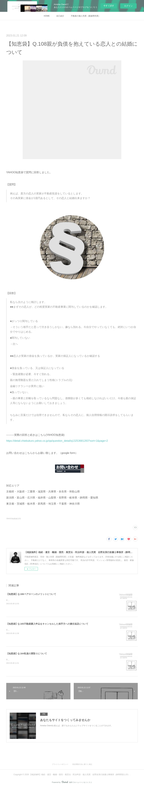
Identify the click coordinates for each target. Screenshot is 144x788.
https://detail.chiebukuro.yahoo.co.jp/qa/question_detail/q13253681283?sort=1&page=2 (57, 440)
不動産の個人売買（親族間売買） (85, 16)
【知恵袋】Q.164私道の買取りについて (26, 653)
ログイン (128, 6)
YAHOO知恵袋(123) (13, 519)
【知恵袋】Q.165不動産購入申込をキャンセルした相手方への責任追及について (47, 623)
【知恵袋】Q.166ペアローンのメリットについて (31, 594)
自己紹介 (60, 16)
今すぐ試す (108, 5)
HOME (47, 16)
